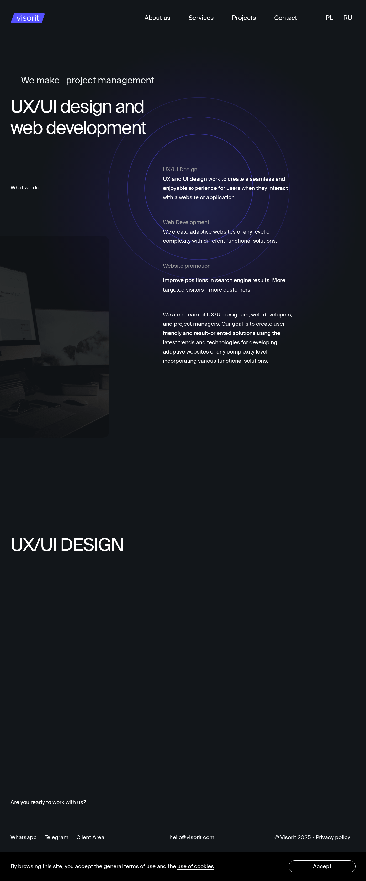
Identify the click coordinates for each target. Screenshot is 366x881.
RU (347, 18)
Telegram (56, 837)
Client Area (90, 837)
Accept (322, 866)
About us (158, 18)
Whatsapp (23, 837)
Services (201, 18)
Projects (244, 18)
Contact (285, 18)
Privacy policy (333, 837)
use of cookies (195, 866)
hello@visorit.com (191, 837)
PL (329, 18)
